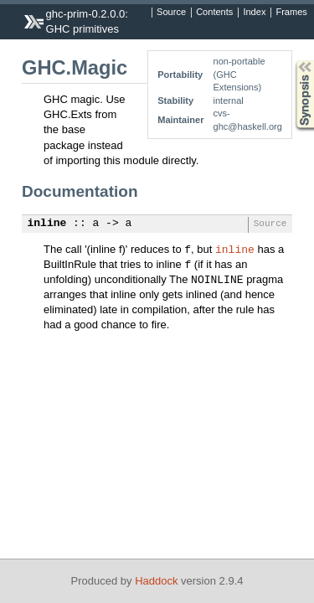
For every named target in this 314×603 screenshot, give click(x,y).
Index (254, 13)
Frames (290, 13)
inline (47, 223)
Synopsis (291, 60)
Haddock (156, 581)
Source (171, 13)
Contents (214, 13)
